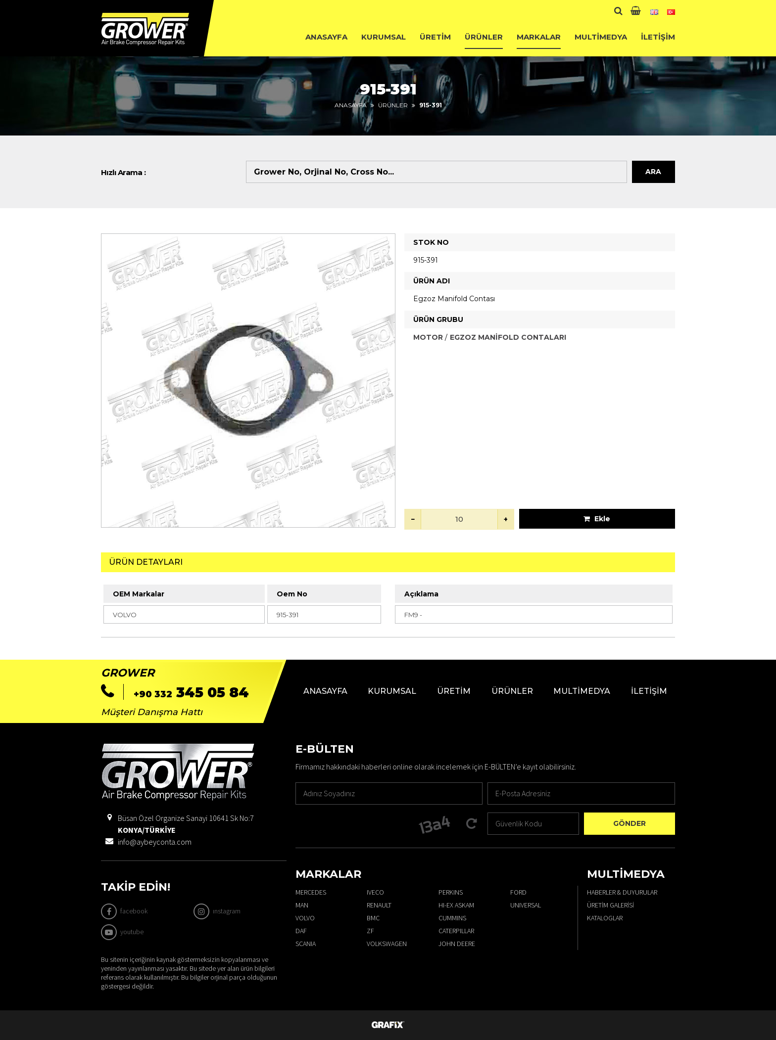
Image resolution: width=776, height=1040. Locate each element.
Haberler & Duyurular (622, 892)
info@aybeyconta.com (155, 842)
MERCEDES (310, 892)
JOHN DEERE (456, 943)
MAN (301, 905)
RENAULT (379, 905)
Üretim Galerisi (610, 905)
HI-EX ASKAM (456, 905)
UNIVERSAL (525, 905)
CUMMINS (452, 917)
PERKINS (450, 892)
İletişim (658, 37)
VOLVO (305, 917)
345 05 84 (191, 692)
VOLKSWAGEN (387, 943)
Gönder (629, 823)
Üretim (435, 37)
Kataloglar (605, 917)
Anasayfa (326, 37)
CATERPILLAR (456, 930)
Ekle (596, 518)
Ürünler (484, 37)
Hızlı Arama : (123, 172)
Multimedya (601, 37)
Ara (653, 171)
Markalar (539, 37)
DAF (301, 930)
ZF (370, 930)
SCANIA (305, 943)
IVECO (375, 892)
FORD (518, 892)
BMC (373, 917)
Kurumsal (383, 37)
